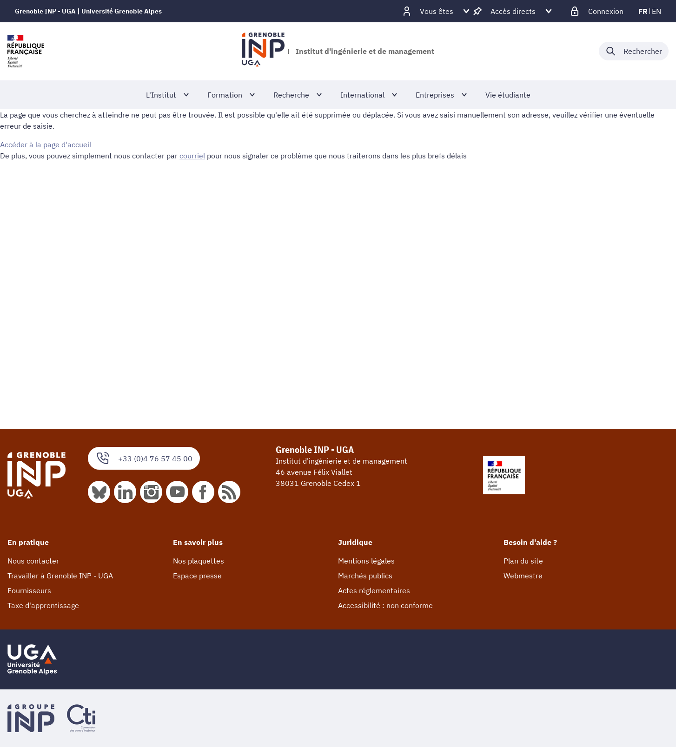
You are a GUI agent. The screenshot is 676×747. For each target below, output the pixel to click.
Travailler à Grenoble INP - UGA (60, 575)
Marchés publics (365, 575)
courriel (192, 155)
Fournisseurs (29, 590)
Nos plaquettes (198, 560)
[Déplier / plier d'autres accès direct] (513, 11)
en (656, 11)
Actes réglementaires (374, 590)
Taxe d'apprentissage (43, 605)
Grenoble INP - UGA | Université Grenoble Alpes (88, 11)
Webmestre (523, 575)
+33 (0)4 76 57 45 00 (143, 458)
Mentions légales (366, 560)
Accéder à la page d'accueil (45, 144)
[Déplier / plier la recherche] (634, 51)
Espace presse (197, 575)
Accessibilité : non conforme (385, 605)
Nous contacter (33, 560)
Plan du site (523, 560)
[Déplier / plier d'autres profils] (436, 11)
